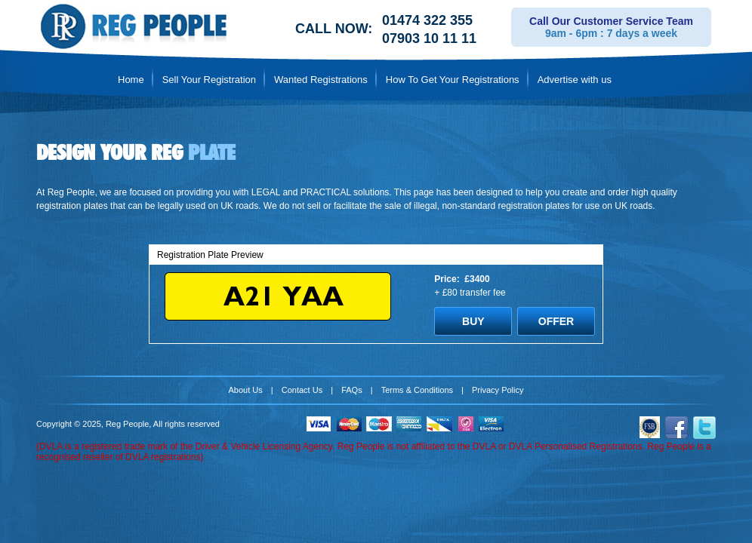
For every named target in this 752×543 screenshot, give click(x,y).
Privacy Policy (497, 389)
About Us (246, 389)
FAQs (351, 389)
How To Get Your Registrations (452, 79)
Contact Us (302, 389)
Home (131, 79)
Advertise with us (575, 79)
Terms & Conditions (417, 389)
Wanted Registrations (321, 79)
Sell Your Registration (209, 79)
